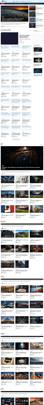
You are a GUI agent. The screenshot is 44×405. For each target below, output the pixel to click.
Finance (26, 1)
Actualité (14, 1)
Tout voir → (30, 30)
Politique (23, 1)
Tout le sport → (41, 144)
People (28, 1)
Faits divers (17, 1)
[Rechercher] (41, 1)
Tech (30, 1)
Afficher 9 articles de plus (16, 139)
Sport (20, 1)
